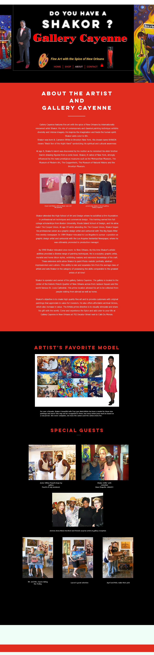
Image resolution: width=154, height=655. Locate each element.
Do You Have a (78, 13)
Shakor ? (78, 24)
